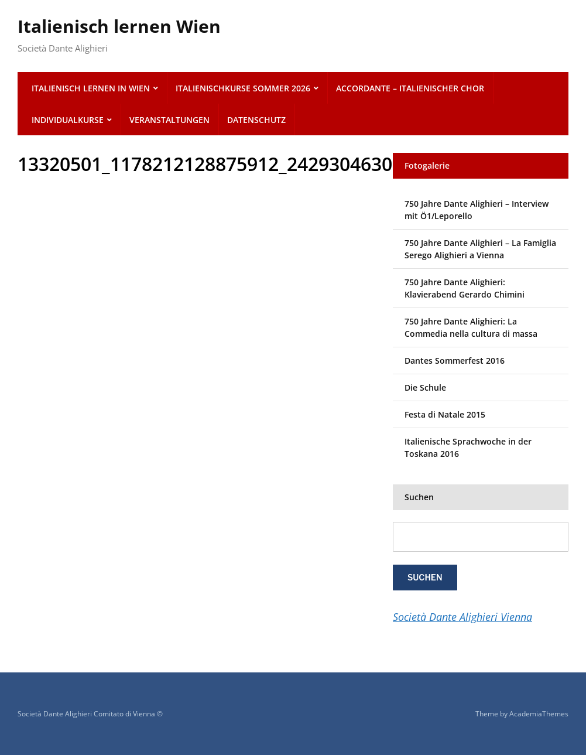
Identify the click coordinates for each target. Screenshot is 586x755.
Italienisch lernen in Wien (91, 88)
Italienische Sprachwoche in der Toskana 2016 (468, 447)
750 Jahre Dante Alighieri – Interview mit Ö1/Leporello (477, 209)
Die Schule (425, 387)
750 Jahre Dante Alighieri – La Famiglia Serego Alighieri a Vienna (480, 249)
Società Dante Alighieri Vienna (462, 617)
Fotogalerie (427, 165)
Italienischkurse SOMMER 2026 (243, 88)
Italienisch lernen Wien (119, 26)
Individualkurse (68, 119)
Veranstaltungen (169, 119)
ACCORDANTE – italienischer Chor (410, 88)
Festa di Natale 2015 (445, 414)
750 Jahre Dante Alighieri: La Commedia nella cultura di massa (471, 327)
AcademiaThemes (538, 714)
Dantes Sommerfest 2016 (455, 360)
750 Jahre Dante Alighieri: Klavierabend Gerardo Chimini (465, 288)
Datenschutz (256, 119)
